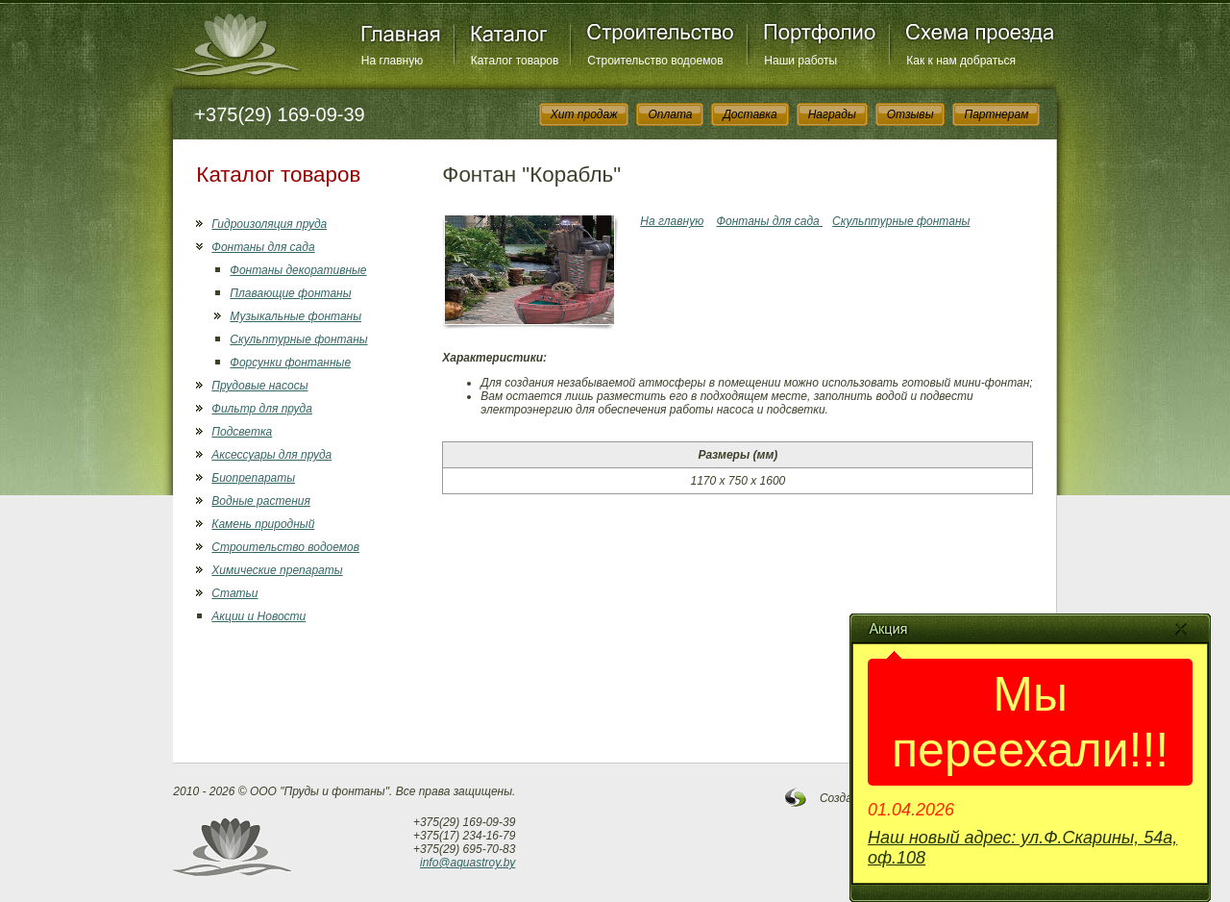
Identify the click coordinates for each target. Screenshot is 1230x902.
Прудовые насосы (259, 385)
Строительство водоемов (655, 60)
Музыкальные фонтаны (295, 316)
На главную (392, 60)
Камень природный (262, 524)
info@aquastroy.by (467, 862)
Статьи (234, 593)
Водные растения (260, 501)
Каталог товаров (515, 60)
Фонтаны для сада (262, 247)
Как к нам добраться (961, 60)
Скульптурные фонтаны (298, 339)
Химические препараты (276, 570)
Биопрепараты (253, 478)
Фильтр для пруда (261, 408)
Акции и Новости (258, 616)
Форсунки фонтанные (290, 362)
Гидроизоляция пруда (269, 224)
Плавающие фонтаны (290, 293)
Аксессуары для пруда (271, 455)
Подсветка (241, 431)
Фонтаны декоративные (298, 270)
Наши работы (800, 60)
